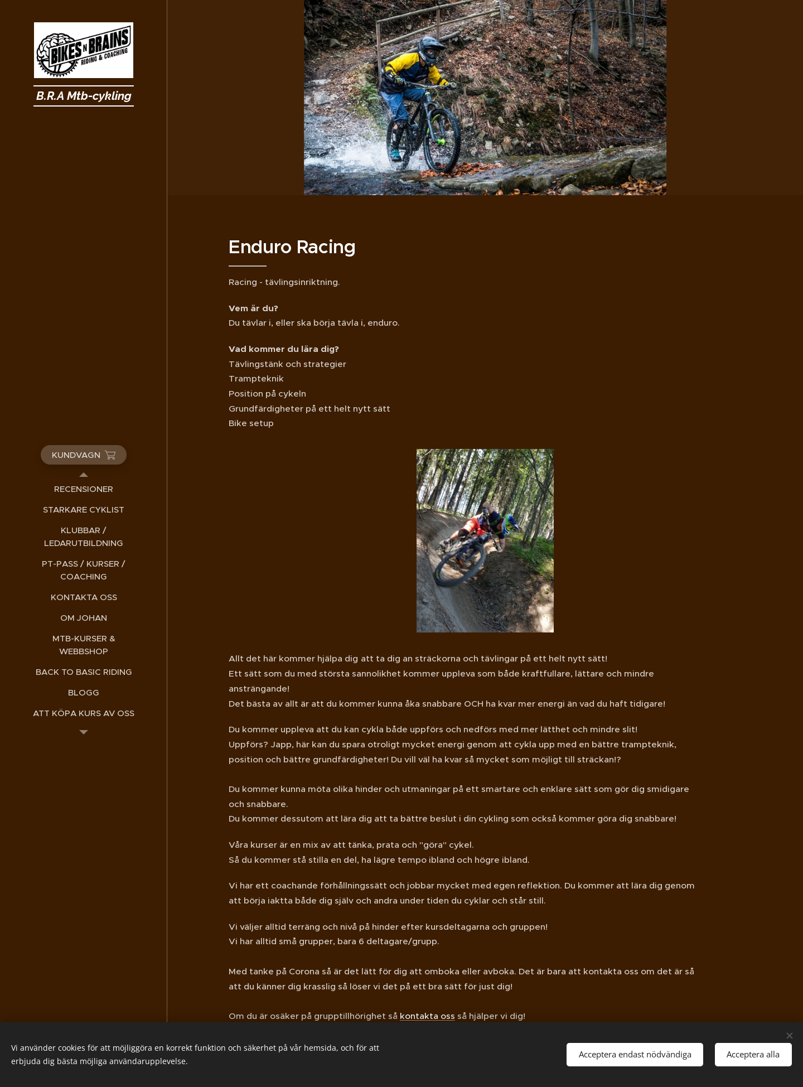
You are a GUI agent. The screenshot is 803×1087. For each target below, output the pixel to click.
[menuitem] (83, 488)
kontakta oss (427, 1016)
